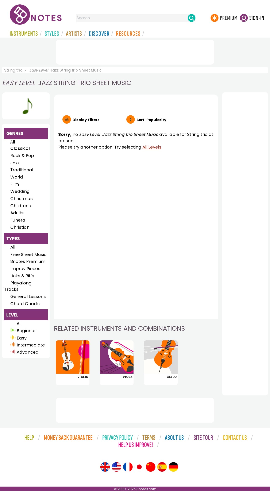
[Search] (192, 18)
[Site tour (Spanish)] (162, 467)
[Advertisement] (135, 51)
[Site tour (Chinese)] (150, 467)
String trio (13, 70)
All (12, 142)
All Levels (151, 147)
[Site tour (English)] (105, 467)
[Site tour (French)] (128, 467)
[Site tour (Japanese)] (139, 467)
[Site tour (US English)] (116, 467)
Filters (86, 119)
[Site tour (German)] (173, 467)
